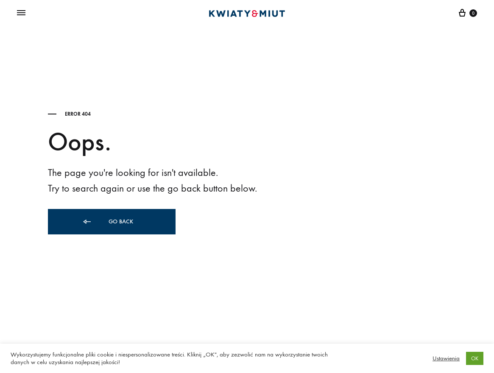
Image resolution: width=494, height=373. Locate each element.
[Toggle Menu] (21, 13)
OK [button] (474, 358)
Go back (107, 222)
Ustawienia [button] (446, 358)
